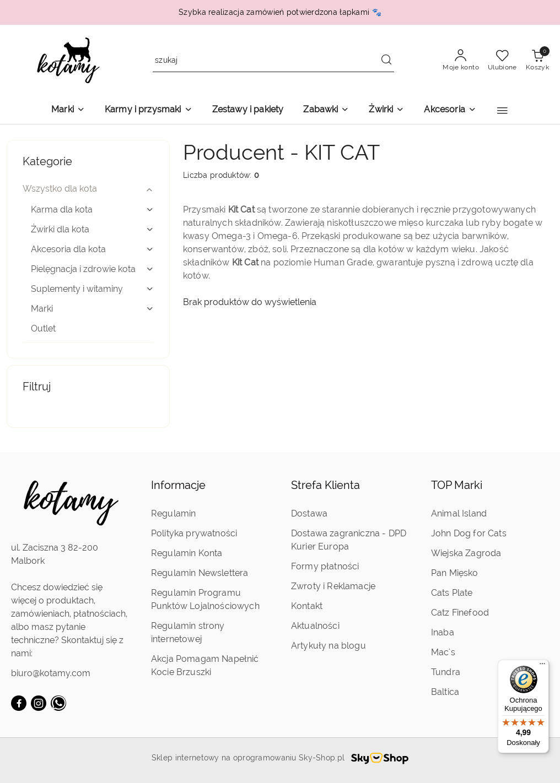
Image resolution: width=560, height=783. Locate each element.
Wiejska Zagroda (466, 553)
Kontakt (306, 606)
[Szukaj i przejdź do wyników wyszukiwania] (386, 60)
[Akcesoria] (449, 110)
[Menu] (542, 666)
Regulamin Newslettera (199, 573)
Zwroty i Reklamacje (333, 586)
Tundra (445, 672)
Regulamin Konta (186, 553)
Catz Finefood (460, 612)
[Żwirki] (386, 110)
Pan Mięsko (454, 573)
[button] (502, 110)
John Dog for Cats (469, 533)
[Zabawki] (326, 110)
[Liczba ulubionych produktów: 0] (502, 60)
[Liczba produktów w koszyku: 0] (537, 60)
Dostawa (309, 513)
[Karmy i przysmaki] (148, 110)
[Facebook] (18, 703)
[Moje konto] (460, 60)
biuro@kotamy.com (50, 673)
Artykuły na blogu (328, 645)
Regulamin (173, 513)
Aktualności (315, 626)
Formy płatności (325, 566)
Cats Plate (452, 593)
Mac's (443, 652)
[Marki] (68, 110)
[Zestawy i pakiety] (248, 110)
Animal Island (459, 513)
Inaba (442, 632)
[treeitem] (88, 189)
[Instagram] (38, 703)
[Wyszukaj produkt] (273, 61)
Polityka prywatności (194, 533)
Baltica (445, 692)
